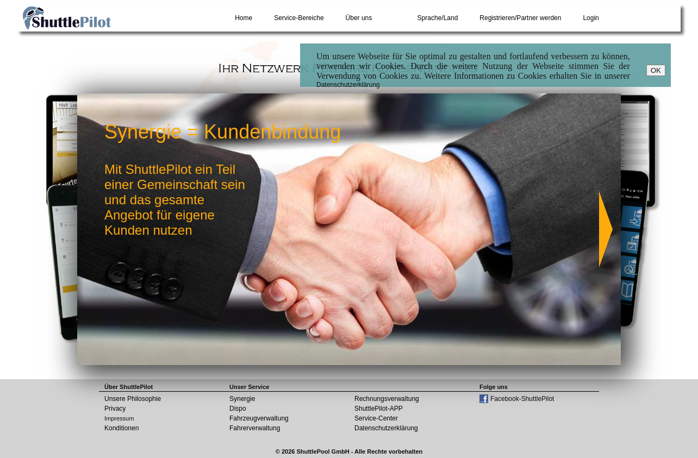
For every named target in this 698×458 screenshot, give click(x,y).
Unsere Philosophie (132, 399)
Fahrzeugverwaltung (259, 418)
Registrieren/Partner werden (520, 18)
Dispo (237, 408)
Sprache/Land (437, 18)
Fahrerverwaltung (254, 428)
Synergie (242, 399)
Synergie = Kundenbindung (222, 132)
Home (243, 18)
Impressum (119, 418)
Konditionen (121, 428)
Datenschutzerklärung (348, 85)
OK (656, 70)
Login (591, 18)
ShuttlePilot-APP (378, 408)
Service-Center (376, 418)
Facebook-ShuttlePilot (522, 399)
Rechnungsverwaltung (386, 399)
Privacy (115, 408)
